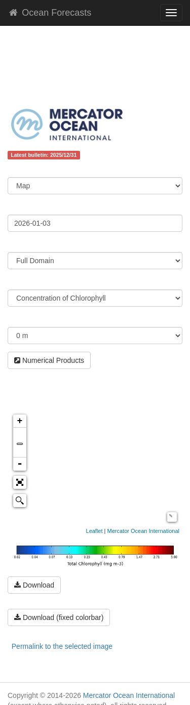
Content (21, 169)
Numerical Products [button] (49, 360)
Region (19, 244)
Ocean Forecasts (49, 13)
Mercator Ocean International (143, 531)
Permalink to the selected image (62, 646)
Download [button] (34, 585)
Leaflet (94, 531)
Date (15, 207)
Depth (18, 319)
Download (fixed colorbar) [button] (58, 617)
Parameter (25, 282)
